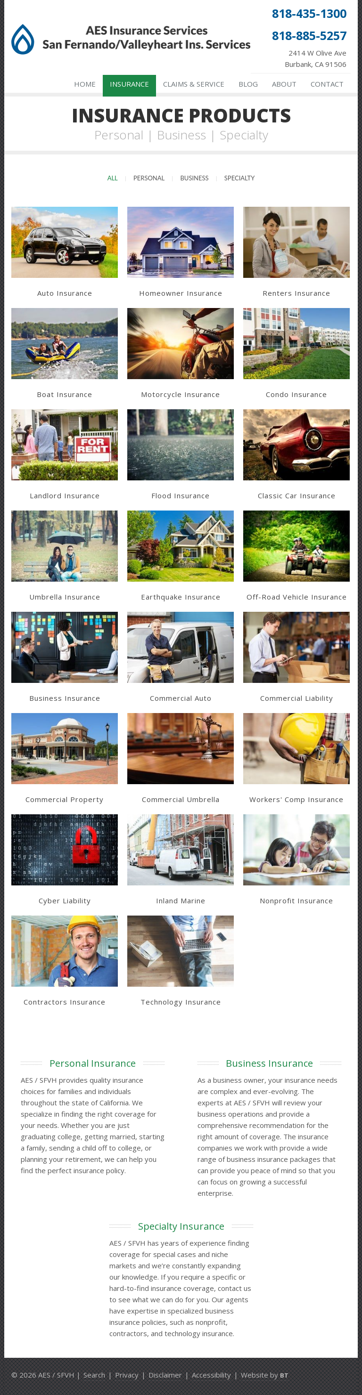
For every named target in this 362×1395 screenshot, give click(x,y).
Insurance (129, 84)
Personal (149, 178)
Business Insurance (269, 1063)
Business (194, 178)
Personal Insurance (92, 1063)
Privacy (127, 1374)
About (284, 84)
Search (94, 1374)
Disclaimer (165, 1374)
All (112, 178)
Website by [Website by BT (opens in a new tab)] (264, 1374)
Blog (248, 84)
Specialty (239, 178)
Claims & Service (193, 84)
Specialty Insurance (181, 1226)
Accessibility (211, 1374)
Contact (327, 84)
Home (85, 84)
